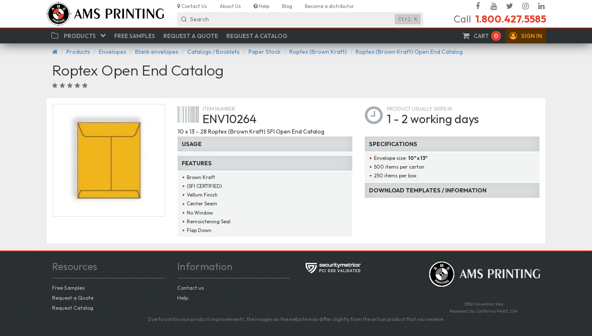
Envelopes (112, 52)
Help (182, 297)
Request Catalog (72, 307)
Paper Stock (264, 52)
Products (78, 52)
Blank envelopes (156, 52)
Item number (219, 109)
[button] (525, 35)
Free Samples (68, 287)
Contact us (190, 287)
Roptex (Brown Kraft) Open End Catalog (409, 52)
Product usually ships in (419, 109)
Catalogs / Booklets (213, 52)
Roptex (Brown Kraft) (318, 52)
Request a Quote (72, 297)
